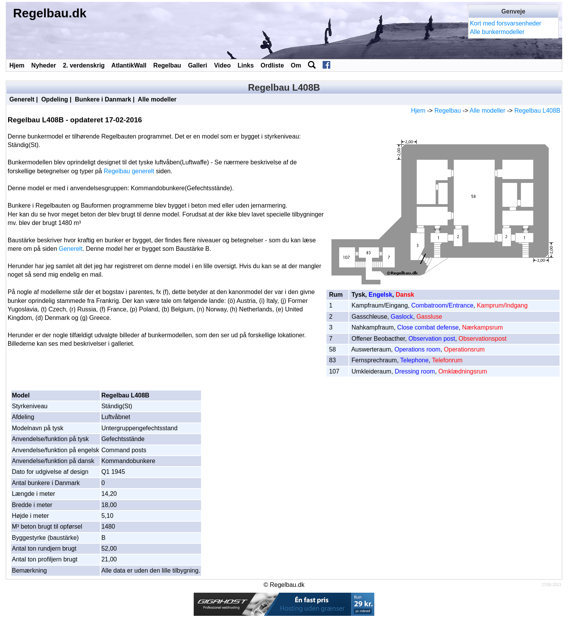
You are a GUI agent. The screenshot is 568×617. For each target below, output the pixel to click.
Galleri (197, 65)
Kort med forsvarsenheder (505, 23)
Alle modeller (157, 99)
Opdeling (54, 99)
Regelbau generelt (129, 171)
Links (246, 65)
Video (222, 65)
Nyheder (43, 65)
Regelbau (167, 65)
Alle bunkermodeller (497, 32)
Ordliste (272, 65)
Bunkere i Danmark (103, 99)
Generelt (21, 99)
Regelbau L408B (537, 110)
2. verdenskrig (84, 65)
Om (296, 65)
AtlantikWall (129, 65)
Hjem (16, 65)
